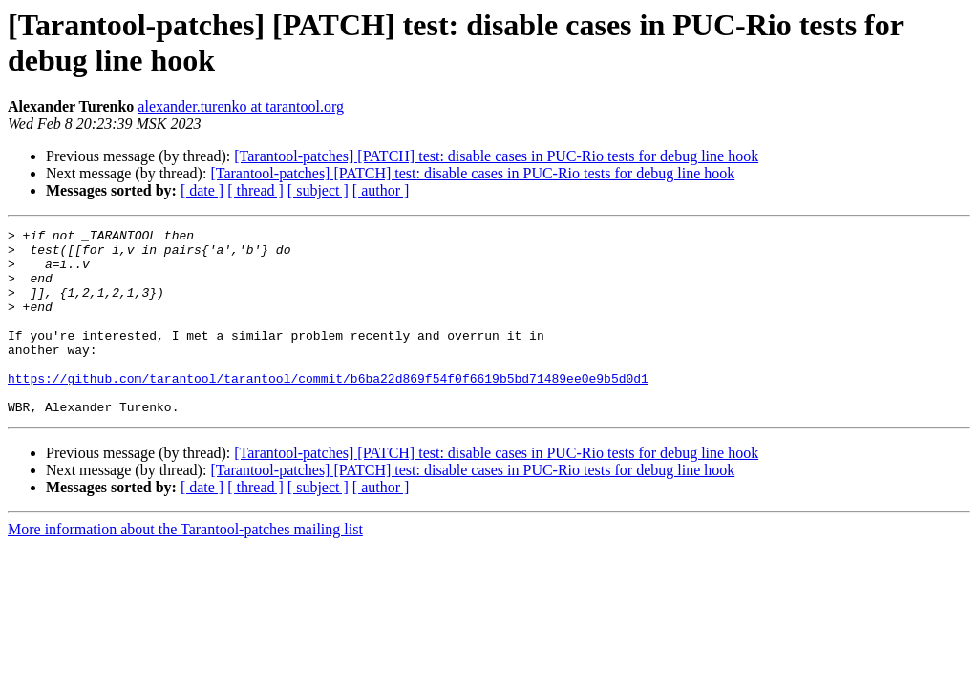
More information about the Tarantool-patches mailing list (185, 566)
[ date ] (202, 190)
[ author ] (381, 190)
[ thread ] (255, 190)
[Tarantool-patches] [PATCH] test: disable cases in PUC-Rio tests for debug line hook (496, 156)
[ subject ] (318, 190)
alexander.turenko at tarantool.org (241, 106)
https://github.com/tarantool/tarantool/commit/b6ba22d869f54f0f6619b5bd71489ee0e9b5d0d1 (328, 409)
